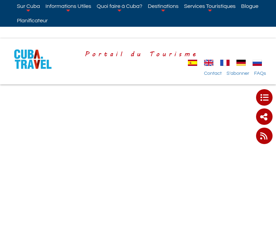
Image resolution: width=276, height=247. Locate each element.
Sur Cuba (28, 7)
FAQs (260, 73)
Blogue (249, 6)
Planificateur (32, 20)
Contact (213, 73)
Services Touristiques (210, 7)
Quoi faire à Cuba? (119, 7)
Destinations (163, 7)
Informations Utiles (68, 7)
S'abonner (237, 73)
